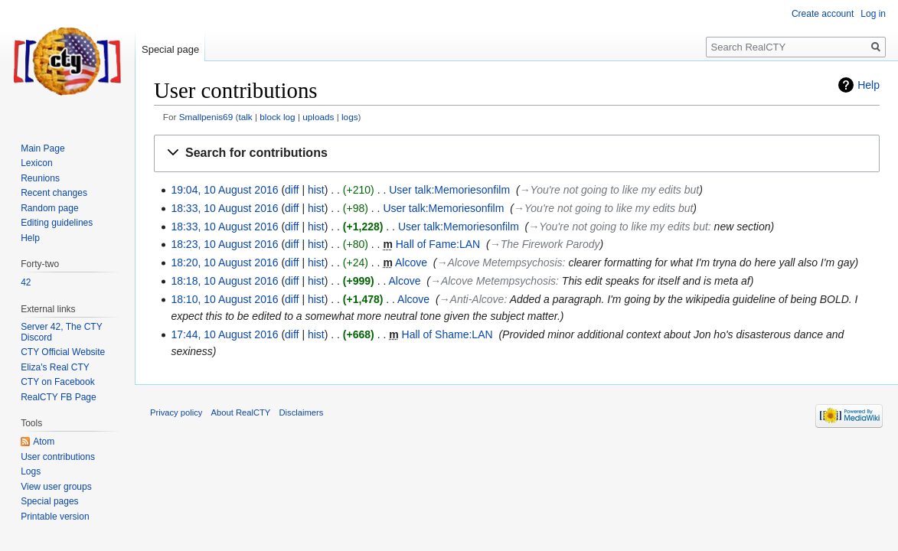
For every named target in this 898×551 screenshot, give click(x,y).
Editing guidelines (57, 222)
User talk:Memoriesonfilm (449, 190)
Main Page (42, 148)
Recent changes (54, 192)
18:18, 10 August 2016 (224, 281)
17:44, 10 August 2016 (224, 334)
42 (26, 282)
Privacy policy (176, 412)
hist (316, 190)
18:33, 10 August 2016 (224, 208)
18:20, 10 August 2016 (224, 262)
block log (277, 117)
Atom (43, 441)
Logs (31, 471)
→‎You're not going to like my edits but (610, 190)
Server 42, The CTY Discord (61, 332)
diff (292, 190)
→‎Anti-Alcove (472, 299)
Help (868, 85)
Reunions (40, 178)
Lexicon (36, 163)
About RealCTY (241, 412)
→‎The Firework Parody (545, 244)
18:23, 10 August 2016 (224, 244)
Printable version (55, 516)
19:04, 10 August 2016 (224, 190)
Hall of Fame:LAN (438, 244)
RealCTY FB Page (58, 397)
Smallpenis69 (206, 117)
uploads (318, 117)
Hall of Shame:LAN (447, 334)
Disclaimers (301, 412)
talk (245, 117)
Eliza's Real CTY (55, 367)
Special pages (49, 501)
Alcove (411, 262)
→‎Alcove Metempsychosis (499, 262)
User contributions (58, 457)
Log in (873, 13)
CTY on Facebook (58, 382)
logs (349, 117)
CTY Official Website (63, 352)
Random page (49, 208)
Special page (170, 49)
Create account (823, 13)
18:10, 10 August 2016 (224, 299)
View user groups (56, 486)
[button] (517, 153)
